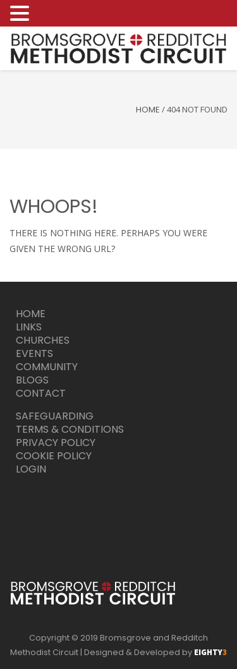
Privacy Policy (55, 442)
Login (31, 469)
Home (148, 110)
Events (34, 353)
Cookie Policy (54, 455)
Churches (43, 340)
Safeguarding (55, 416)
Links (29, 327)
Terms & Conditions (70, 429)
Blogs (32, 380)
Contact (41, 393)
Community (47, 366)
